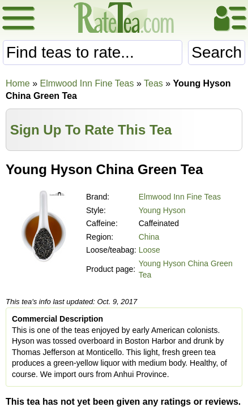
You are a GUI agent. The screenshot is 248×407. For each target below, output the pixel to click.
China (149, 236)
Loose (149, 249)
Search (216, 52)
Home (18, 83)
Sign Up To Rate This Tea (91, 129)
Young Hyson (162, 210)
